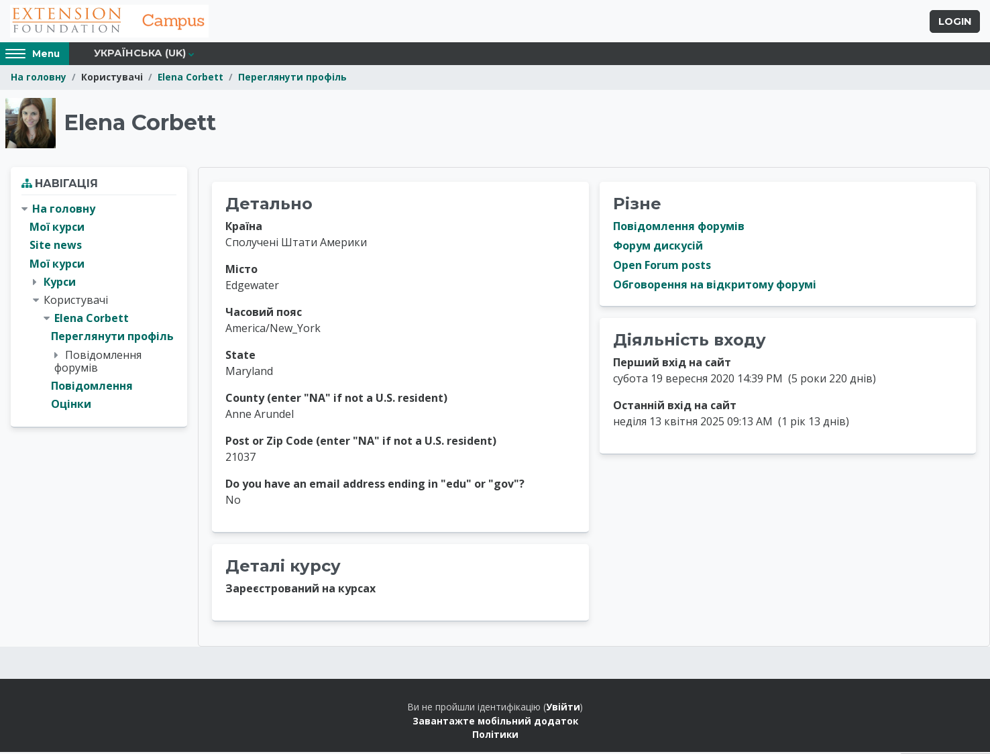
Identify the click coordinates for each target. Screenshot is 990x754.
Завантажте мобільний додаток (495, 722)
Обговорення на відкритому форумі (714, 286)
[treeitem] (98, 309)
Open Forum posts (662, 267)
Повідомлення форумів (679, 228)
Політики (495, 736)
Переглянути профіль (292, 78)
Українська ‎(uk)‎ (140, 55)
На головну (38, 78)
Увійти (563, 708)
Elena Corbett (190, 78)
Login (954, 22)
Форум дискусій (658, 247)
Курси (60, 283)
